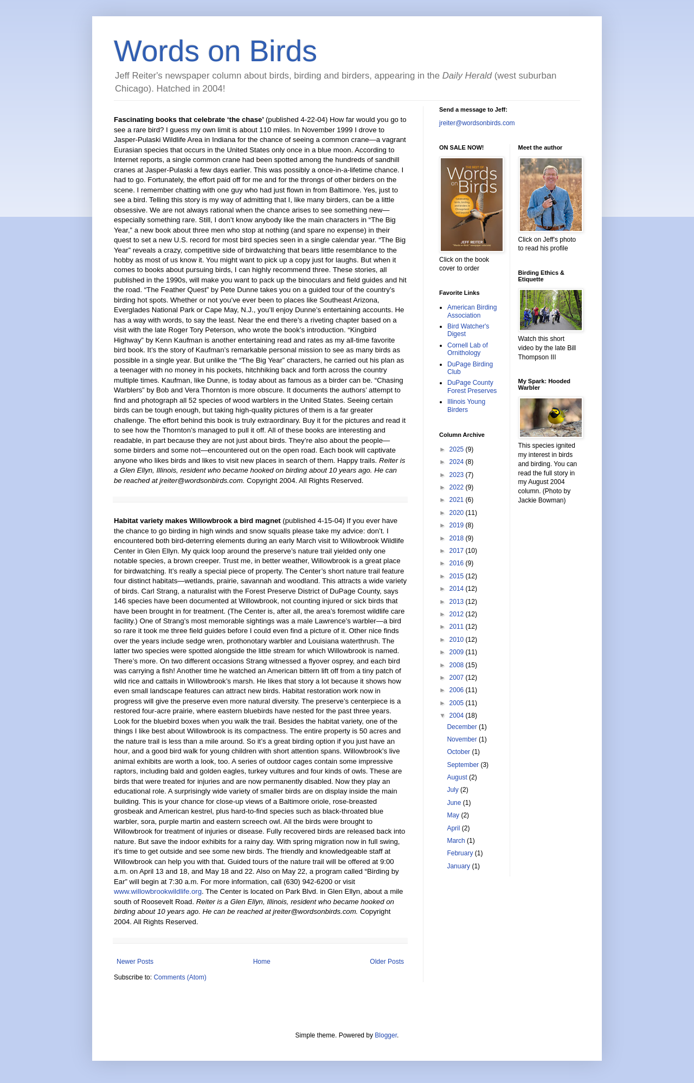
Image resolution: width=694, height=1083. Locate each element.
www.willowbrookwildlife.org (158, 891)
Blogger (386, 1035)
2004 (457, 715)
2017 (457, 551)
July (453, 790)
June (454, 803)
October (459, 752)
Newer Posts (135, 961)
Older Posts (387, 961)
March (457, 841)
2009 (457, 652)
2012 (457, 614)
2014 (457, 588)
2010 (457, 639)
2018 (457, 538)
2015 (457, 576)
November (463, 739)
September (463, 765)
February (460, 853)
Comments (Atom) (179, 977)
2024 (457, 462)
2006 (457, 690)
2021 (457, 500)
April (454, 828)
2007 (457, 677)
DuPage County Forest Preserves (472, 386)
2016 (457, 563)
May (454, 815)
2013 (457, 601)
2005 (457, 703)
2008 (457, 665)
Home (262, 961)
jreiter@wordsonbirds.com (477, 123)
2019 (457, 525)
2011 (457, 626)
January (459, 866)
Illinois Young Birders (466, 405)
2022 (457, 487)
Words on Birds (215, 51)
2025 (457, 449)
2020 (457, 513)
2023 (457, 475)
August (458, 777)
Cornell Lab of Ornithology (467, 349)
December (463, 727)
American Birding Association (472, 311)
